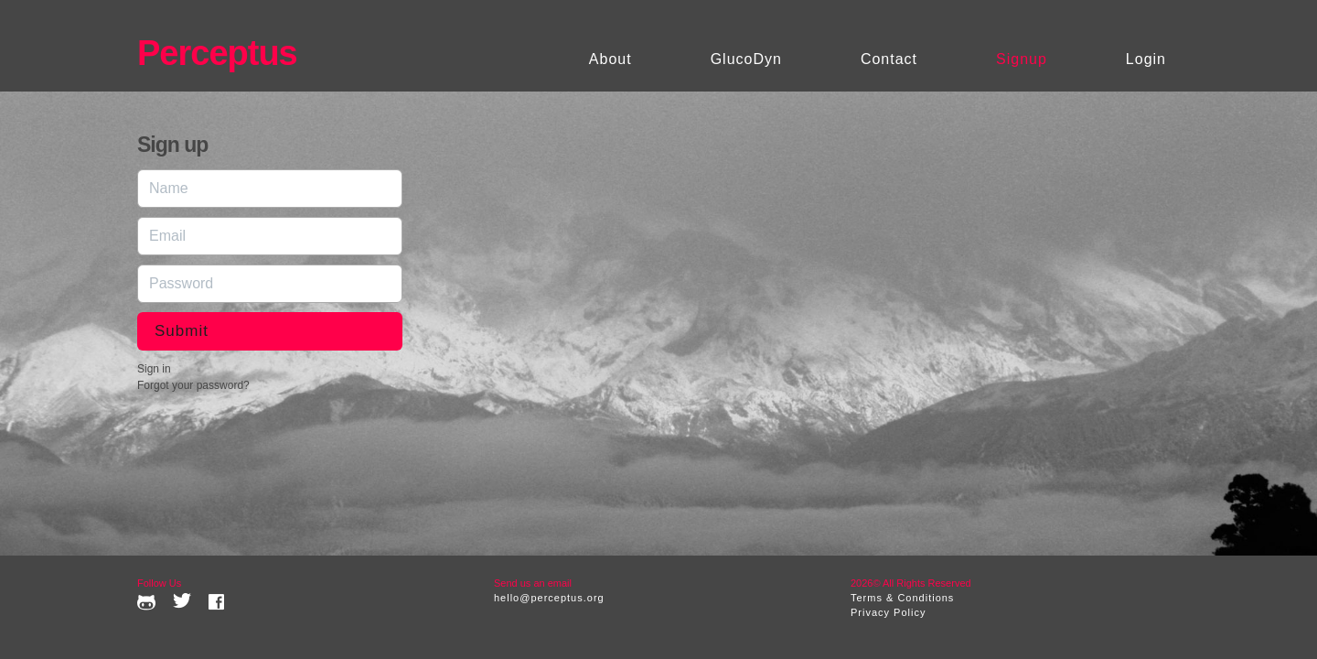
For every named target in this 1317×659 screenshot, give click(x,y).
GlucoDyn (746, 59)
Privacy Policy (888, 612)
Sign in (154, 368)
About (610, 59)
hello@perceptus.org (549, 597)
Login (1146, 59)
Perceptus (217, 53)
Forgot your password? (193, 385)
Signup (1021, 59)
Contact (889, 59)
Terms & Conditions (902, 597)
